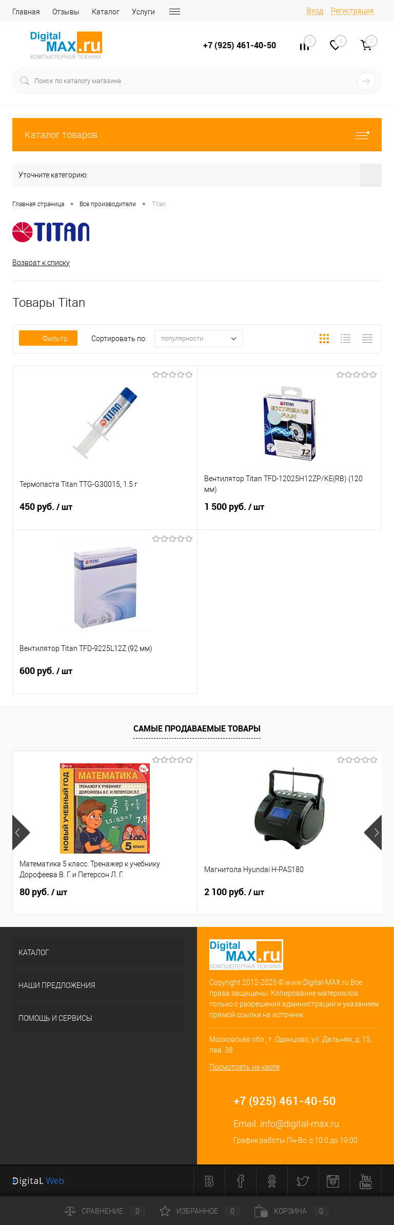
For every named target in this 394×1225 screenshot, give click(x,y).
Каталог (106, 12)
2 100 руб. (234, 892)
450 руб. (104, 513)
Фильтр (48, 338)
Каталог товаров (197, 134)
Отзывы (66, 12)
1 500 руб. (289, 513)
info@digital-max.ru (299, 1123)
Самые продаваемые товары (197, 728)
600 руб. (104, 677)
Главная (26, 12)
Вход (315, 11)
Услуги (143, 12)
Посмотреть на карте (244, 1067)
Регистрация (352, 11)
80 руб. (43, 892)
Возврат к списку (41, 263)
